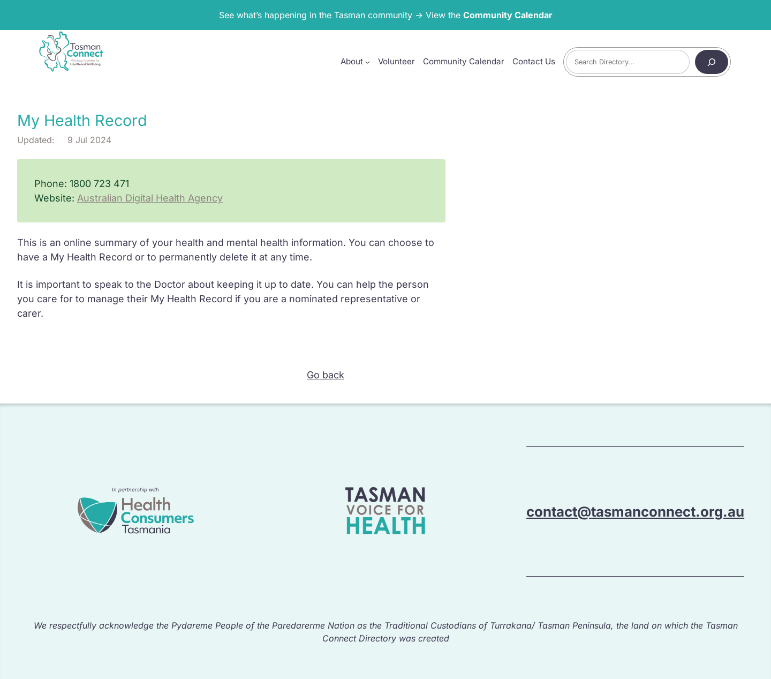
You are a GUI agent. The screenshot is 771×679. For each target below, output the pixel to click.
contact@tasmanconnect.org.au (635, 511)
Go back (325, 374)
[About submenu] (367, 61)
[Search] (711, 62)
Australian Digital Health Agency (150, 198)
